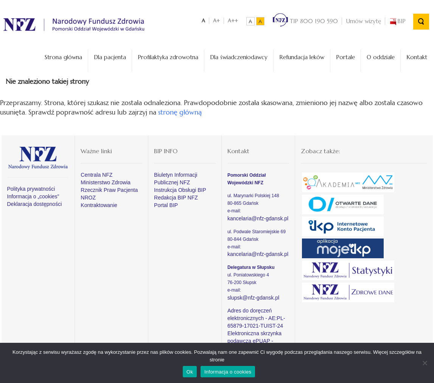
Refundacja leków (301, 57)
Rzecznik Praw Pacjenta (109, 190)
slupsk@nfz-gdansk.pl (253, 298)
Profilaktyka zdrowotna (168, 57)
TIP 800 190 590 (305, 21)
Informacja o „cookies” (33, 196)
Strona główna (63, 57)
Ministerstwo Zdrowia (105, 182)
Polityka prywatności (31, 189)
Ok (190, 372)
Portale (345, 57)
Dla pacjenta (110, 57)
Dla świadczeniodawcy (239, 57)
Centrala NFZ (96, 175)
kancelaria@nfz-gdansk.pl (257, 218)
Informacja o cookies (227, 372)
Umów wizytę (363, 21)
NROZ (88, 198)
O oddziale (381, 57)
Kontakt (416, 57)
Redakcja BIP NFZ (176, 198)
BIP (397, 21)
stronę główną (180, 112)
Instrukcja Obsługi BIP (180, 190)
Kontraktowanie (99, 205)
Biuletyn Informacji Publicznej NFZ (175, 178)
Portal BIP (166, 205)
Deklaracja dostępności (34, 204)
